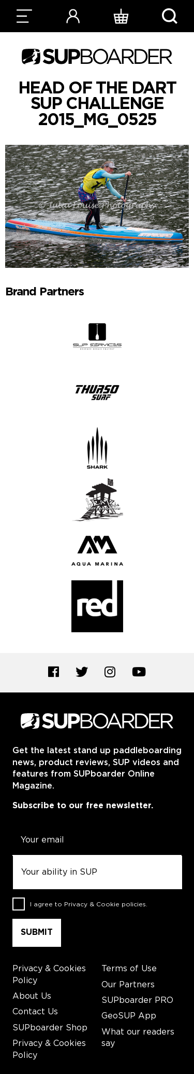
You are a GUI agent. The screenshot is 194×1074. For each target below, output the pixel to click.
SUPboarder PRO (137, 1000)
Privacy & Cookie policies (105, 904)
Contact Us (35, 1012)
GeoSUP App (128, 1016)
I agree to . (88, 904)
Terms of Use (129, 969)
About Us (31, 996)
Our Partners (128, 985)
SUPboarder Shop (49, 1028)
